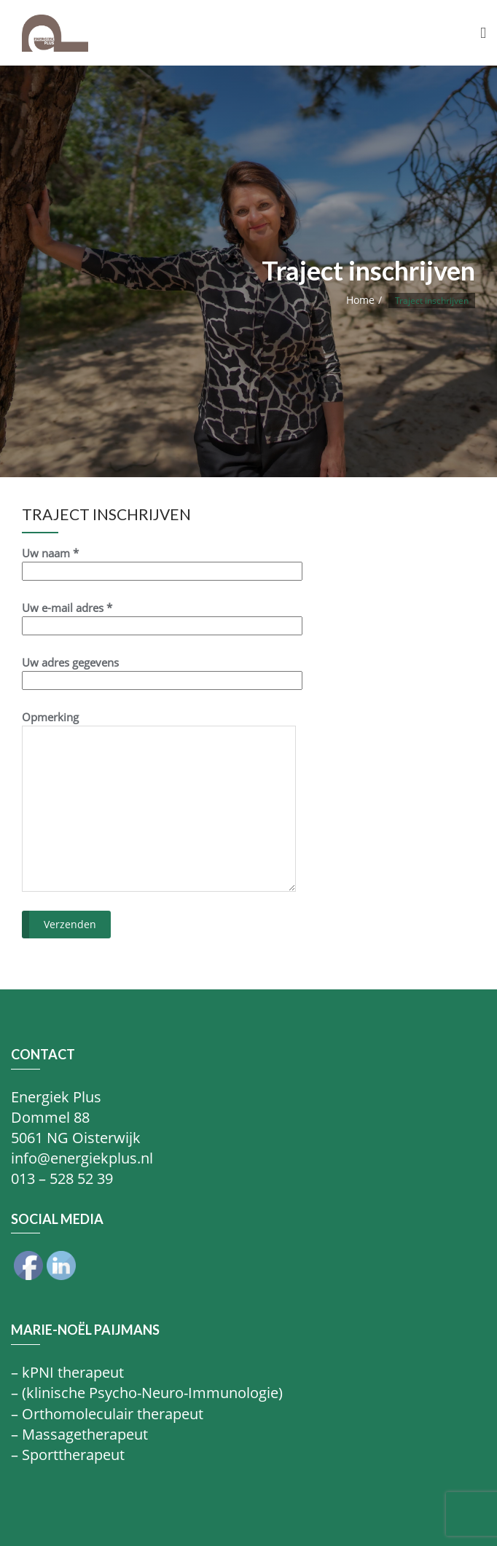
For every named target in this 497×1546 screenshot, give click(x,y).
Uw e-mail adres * (162, 616)
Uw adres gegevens (162, 671)
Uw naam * (162, 562)
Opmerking (159, 801)
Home (360, 300)
